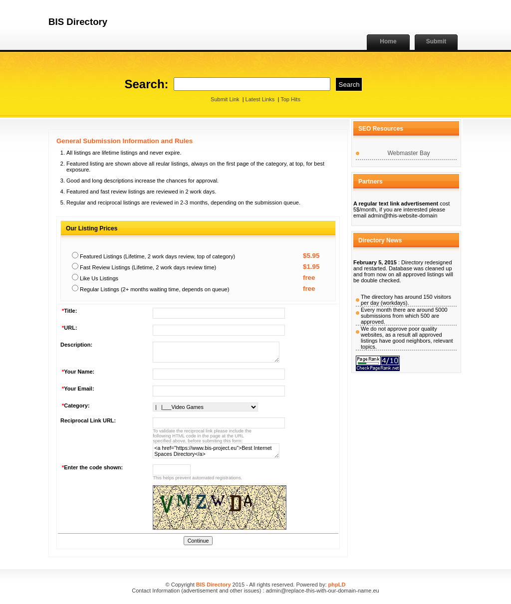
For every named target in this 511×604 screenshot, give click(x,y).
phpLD (337, 585)
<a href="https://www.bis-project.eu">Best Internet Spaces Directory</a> (216, 450)
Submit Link (225, 99)
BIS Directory (213, 585)
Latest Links (260, 99)
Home (388, 41)
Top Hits (290, 99)
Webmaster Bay (408, 153)
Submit (436, 41)
